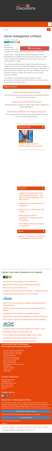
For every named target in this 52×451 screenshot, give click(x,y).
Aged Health (6, 371)
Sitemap (45, 427)
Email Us (3, 388)
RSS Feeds (28, 427)
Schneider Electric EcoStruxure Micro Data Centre (27, 102)
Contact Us (12, 427)
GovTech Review (8, 369)
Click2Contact (34, 48)
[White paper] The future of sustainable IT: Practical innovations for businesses (31, 218)
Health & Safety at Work (9, 362)
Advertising (20, 427)
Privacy (35, 427)
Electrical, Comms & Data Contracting (13, 350)
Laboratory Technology (9, 355)
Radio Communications (9, 360)
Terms (40, 427)
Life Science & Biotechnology (11, 357)
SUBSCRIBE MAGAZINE (26, 417)
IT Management (7, 366)
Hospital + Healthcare (9, 367)
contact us (4, 423)
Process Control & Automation (11, 359)
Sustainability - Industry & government (13, 364)
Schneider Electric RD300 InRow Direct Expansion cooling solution (26, 112)
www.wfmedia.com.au (7, 386)
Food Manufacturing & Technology (12, 354)
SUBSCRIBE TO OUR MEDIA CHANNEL (26, 411)
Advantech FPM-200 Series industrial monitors (26, 92)
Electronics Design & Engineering (12, 352)
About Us (5, 427)
